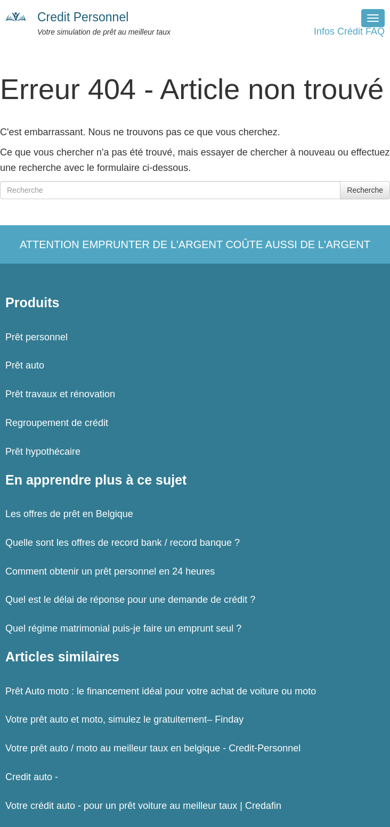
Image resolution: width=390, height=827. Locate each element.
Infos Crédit (338, 31)
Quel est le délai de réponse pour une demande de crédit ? (130, 599)
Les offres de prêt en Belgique (69, 514)
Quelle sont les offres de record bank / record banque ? (122, 542)
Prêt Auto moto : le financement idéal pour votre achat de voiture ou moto (160, 691)
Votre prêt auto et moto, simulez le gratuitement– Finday (124, 719)
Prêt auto (24, 365)
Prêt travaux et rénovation (60, 394)
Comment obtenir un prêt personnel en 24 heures (110, 571)
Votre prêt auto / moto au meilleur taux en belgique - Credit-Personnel (152, 748)
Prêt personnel (36, 337)
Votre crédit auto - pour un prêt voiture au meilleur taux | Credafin (143, 805)
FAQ (375, 31)
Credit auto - (31, 777)
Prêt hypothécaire (42, 451)
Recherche (365, 190)
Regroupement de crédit (56, 422)
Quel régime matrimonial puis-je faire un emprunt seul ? (123, 628)
